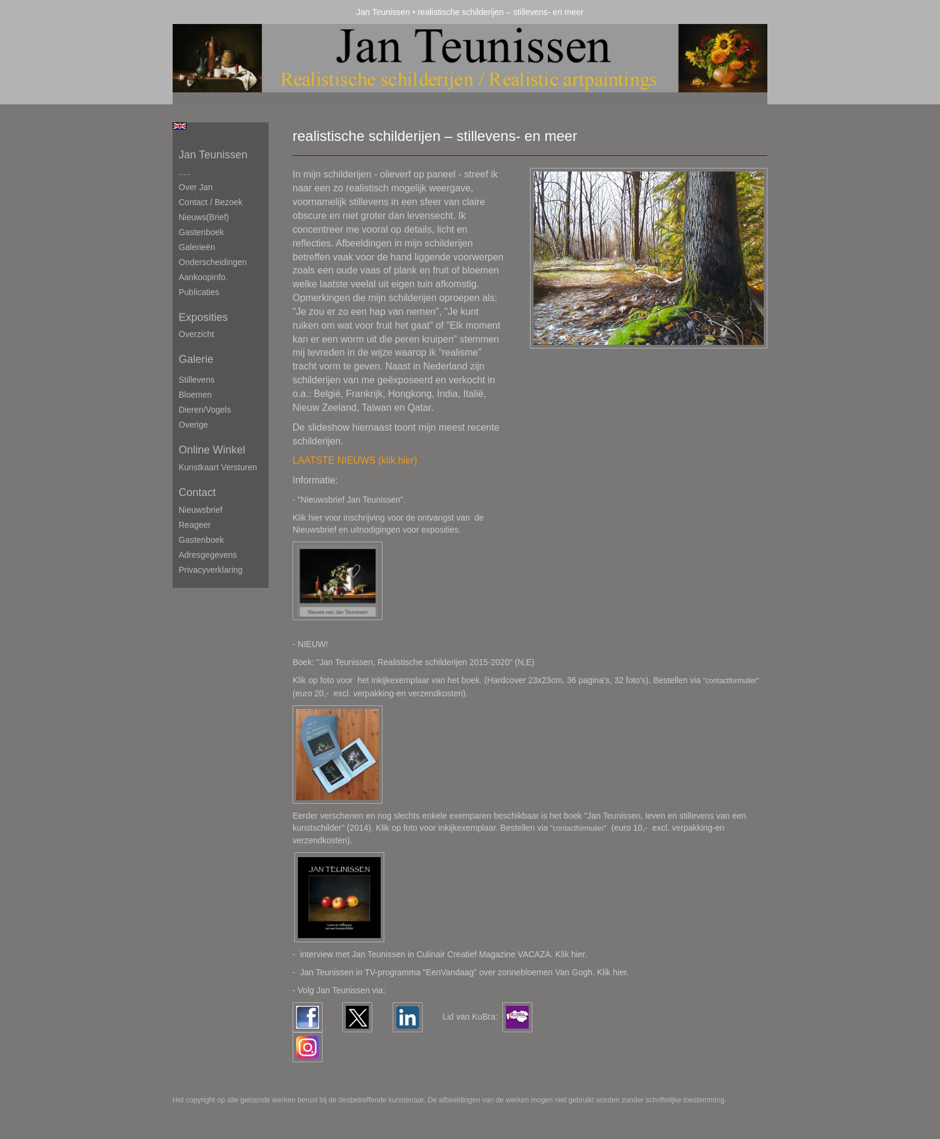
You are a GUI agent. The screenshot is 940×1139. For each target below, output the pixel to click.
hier (619, 972)
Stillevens (197, 379)
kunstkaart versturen (218, 467)
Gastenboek (201, 232)
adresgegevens (208, 555)
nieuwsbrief (200, 510)
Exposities (203, 317)
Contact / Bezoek (211, 202)
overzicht (196, 334)
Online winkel (212, 450)
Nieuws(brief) (204, 217)
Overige (193, 424)
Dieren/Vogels (205, 409)
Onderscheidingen (213, 262)
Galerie (196, 359)
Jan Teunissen (383, 12)
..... (184, 172)
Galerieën (197, 247)
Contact (197, 492)
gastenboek (201, 540)
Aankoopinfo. (203, 277)
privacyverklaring (211, 570)
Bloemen (195, 394)
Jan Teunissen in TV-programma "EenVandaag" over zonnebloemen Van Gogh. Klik (456, 972)
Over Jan (196, 187)
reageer (195, 525)
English (179, 126)
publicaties (199, 292)
